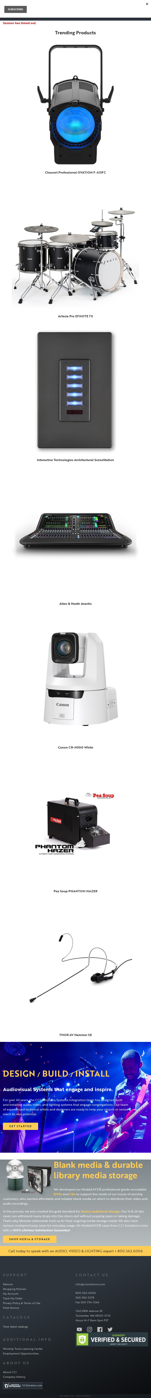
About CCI (10, 1372)
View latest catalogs (15, 1326)
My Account (10, 1294)
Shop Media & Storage (29, 1239)
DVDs (58, 1194)
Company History (14, 1377)
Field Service (11, 1308)
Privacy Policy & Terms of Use (21, 1303)
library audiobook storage (100, 1211)
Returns (8, 1284)
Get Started (20, 1126)
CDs (72, 1194)
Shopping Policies (14, 1289)
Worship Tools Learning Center (23, 1349)
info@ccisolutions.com (90, 1284)
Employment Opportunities (21, 1353)
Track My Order (12, 1298)
